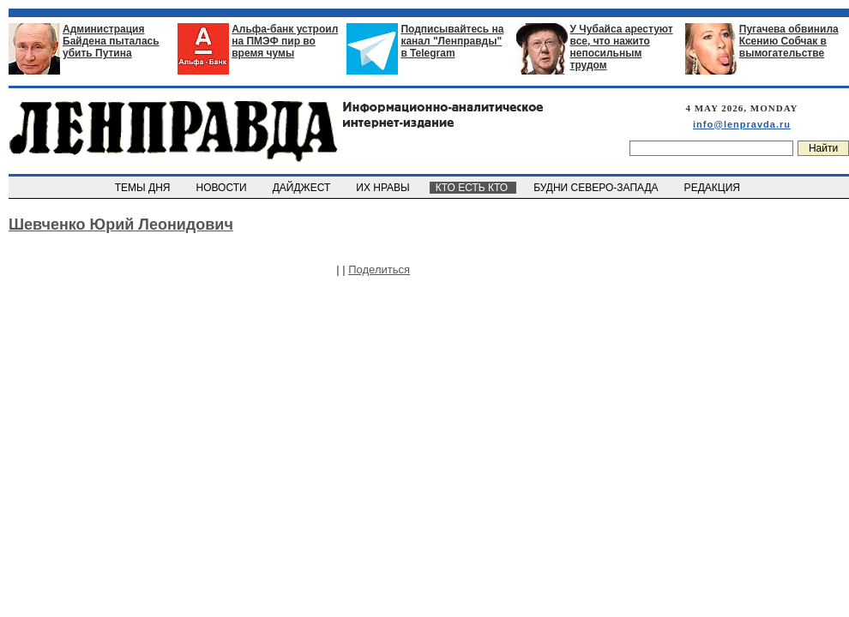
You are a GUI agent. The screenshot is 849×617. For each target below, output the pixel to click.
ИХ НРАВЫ (384, 188)
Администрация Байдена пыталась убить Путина (111, 41)
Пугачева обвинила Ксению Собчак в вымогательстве (789, 41)
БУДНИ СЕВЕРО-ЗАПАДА (596, 188)
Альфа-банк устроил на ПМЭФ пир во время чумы (285, 41)
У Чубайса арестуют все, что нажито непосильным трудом (621, 47)
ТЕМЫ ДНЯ (143, 188)
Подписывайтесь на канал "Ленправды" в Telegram (451, 41)
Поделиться (379, 269)
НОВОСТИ (223, 188)
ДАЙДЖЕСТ (303, 188)
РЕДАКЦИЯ (713, 188)
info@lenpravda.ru (742, 124)
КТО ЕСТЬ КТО (473, 188)
